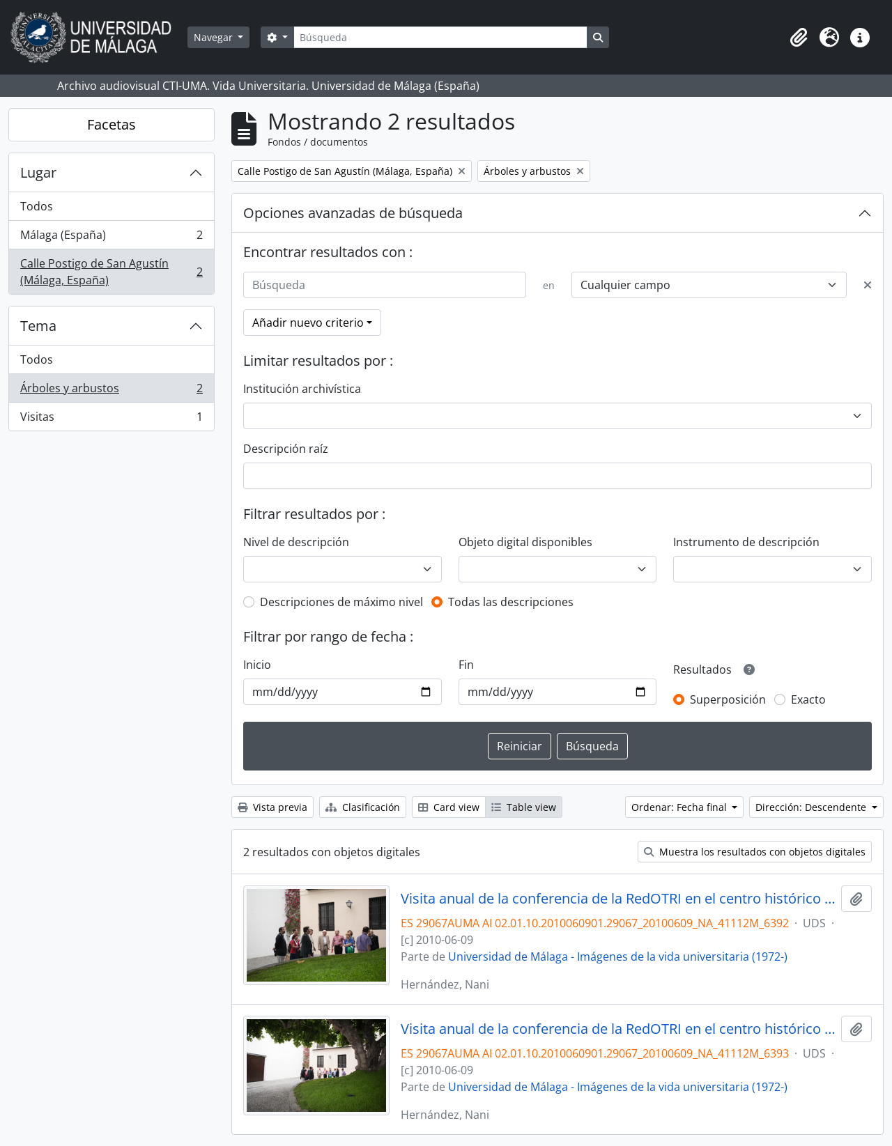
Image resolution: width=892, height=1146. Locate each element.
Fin (466, 664)
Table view (523, 807)
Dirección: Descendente (812, 807)
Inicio (257, 664)
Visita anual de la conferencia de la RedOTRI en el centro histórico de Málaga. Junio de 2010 (618, 898)
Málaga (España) (111, 237)
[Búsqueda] (440, 37)
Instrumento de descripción (746, 542)
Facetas (111, 124)
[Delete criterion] (867, 285)
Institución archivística (302, 388)
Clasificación (362, 807)
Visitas (111, 419)
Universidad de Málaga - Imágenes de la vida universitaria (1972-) (617, 956)
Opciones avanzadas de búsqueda (353, 212)
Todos (36, 206)
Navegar (215, 37)
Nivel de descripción (296, 542)
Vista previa (272, 807)
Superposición (728, 699)
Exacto (808, 699)
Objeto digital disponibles (525, 542)
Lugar (38, 172)
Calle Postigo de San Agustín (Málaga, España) (111, 272)
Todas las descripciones (511, 602)
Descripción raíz (285, 448)
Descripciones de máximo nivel (341, 602)
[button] (798, 37)
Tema (38, 325)
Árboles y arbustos (111, 391)
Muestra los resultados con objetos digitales (755, 851)
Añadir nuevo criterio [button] (308, 322)
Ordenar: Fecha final (680, 807)
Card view (448, 807)
